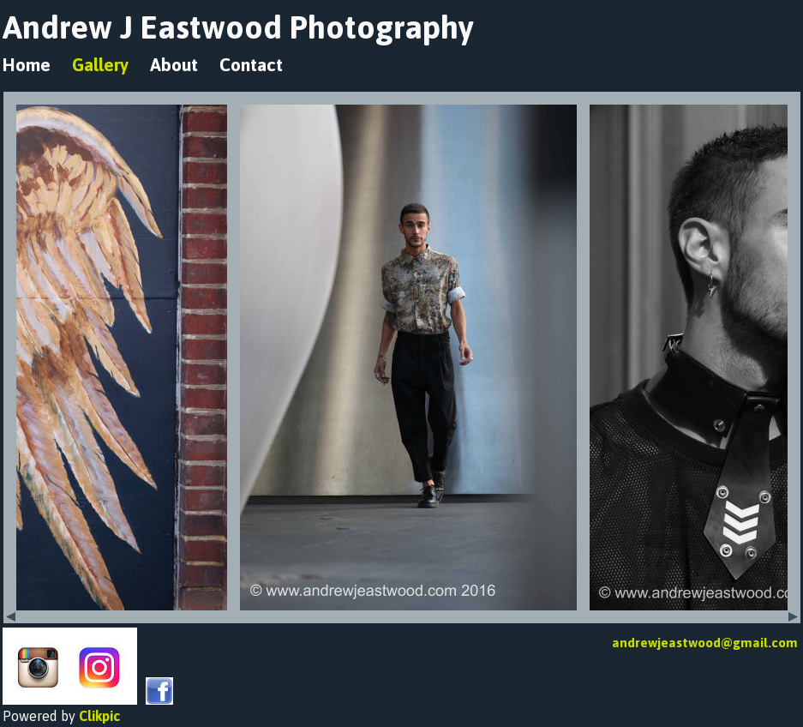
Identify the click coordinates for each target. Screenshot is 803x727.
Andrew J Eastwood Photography (238, 27)
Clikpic (99, 716)
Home (27, 65)
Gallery (100, 65)
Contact (251, 65)
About (174, 65)
